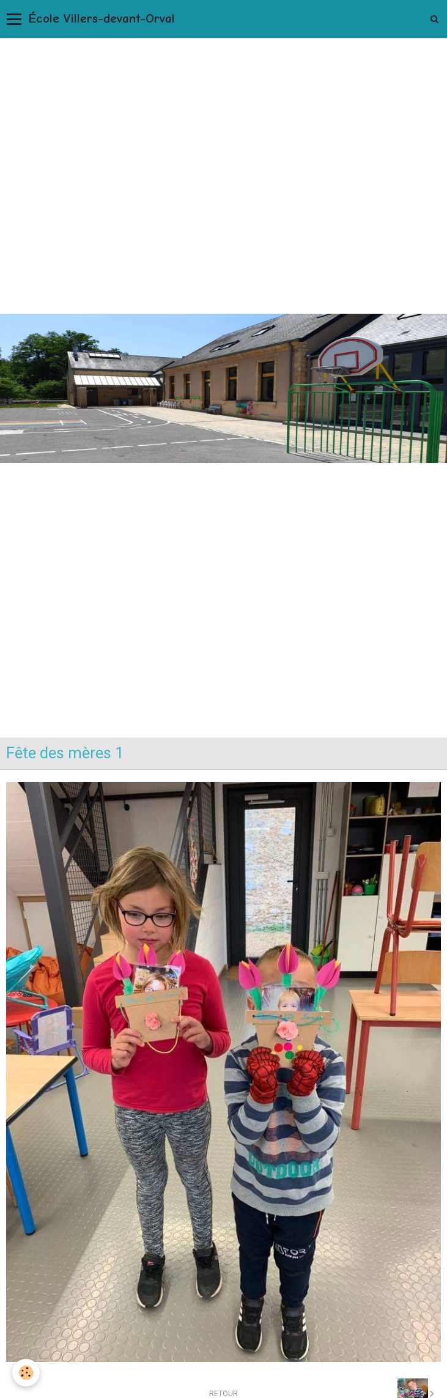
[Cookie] (26, 1372)
